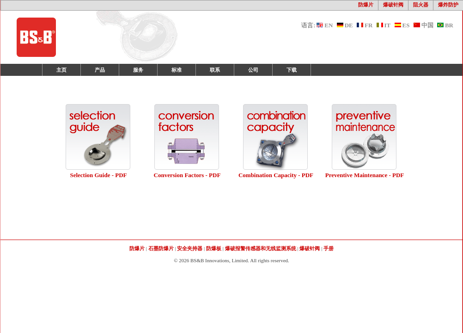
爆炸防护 (448, 4)
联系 (215, 70)
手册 (328, 248)
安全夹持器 (189, 248)
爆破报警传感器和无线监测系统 (260, 248)
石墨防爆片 (161, 248)
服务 (138, 70)
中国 (423, 25)
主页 (61, 70)
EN (325, 25)
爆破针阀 (393, 4)
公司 (253, 70)
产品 (100, 70)
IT (384, 25)
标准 (176, 70)
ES (402, 25)
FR (364, 25)
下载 (291, 70)
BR (445, 25)
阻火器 (420, 4)
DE (345, 25)
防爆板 (213, 248)
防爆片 (365, 4)
